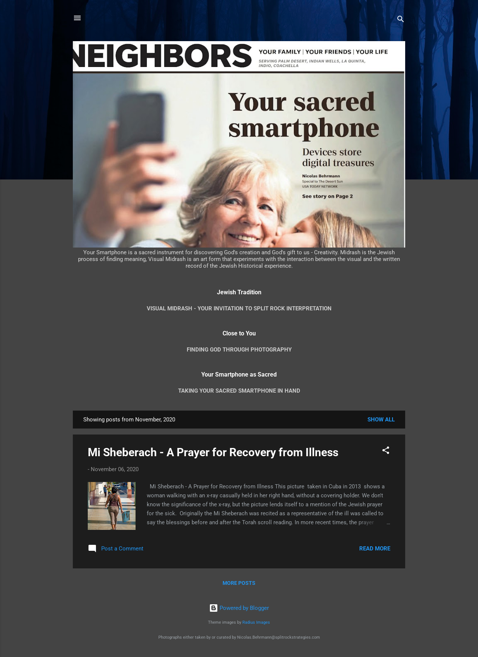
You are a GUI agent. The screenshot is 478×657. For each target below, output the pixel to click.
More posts (239, 583)
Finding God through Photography (239, 349)
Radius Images (256, 622)
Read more (374, 548)
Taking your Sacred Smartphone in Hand (239, 390)
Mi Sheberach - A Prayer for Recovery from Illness (213, 452)
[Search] (400, 20)
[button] (385, 451)
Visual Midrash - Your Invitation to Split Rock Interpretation (239, 308)
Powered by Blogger (239, 608)
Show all (381, 419)
